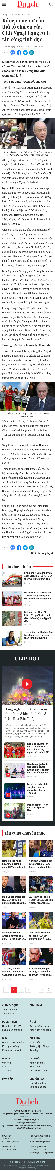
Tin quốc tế (8, 1014)
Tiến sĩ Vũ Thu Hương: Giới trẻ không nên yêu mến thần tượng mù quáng (38, 635)
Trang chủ (6, 14)
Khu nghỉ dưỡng (10, 1047)
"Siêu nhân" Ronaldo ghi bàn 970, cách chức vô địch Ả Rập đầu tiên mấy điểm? (39, 936)
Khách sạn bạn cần (12, 1050)
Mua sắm (7, 1079)
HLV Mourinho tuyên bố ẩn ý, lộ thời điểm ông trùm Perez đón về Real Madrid (41, 972)
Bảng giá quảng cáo (35, 1162)
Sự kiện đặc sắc (38, 1087)
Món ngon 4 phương (40, 1030)
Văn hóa (6, 1063)
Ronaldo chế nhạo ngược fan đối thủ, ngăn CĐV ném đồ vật (13, 864)
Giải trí (17, 14)
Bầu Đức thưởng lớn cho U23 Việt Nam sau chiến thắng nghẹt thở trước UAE (38, 748)
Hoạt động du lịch (39, 1083)
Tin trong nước (9, 1010)
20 (41, 990)
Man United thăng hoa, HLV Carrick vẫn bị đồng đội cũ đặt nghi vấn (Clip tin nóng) (14, 900)
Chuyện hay (37, 1079)
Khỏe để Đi (35, 1067)
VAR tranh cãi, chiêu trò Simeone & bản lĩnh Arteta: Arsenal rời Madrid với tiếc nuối (41, 900)
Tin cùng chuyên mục (24, 833)
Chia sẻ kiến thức (39, 1071)
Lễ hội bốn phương (12, 1030)
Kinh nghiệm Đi (38, 1063)
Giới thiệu (15, 1162)
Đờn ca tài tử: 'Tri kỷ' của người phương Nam (38, 808)
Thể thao (26, 14)
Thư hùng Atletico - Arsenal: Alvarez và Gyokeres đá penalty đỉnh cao (13, 972)
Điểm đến (35, 1043)
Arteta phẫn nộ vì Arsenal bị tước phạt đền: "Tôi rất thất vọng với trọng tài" (13, 936)
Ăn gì (33, 1022)
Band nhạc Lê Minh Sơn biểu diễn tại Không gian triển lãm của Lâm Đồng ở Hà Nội (38, 768)
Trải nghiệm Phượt (39, 1047)
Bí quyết (35, 1059)
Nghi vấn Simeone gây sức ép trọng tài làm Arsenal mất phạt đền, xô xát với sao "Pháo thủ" (40, 864)
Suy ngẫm (36, 1006)
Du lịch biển (9, 1022)
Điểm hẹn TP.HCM (11, 1026)
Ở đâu (5, 1038)
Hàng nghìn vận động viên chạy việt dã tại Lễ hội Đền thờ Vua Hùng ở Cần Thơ (38, 576)
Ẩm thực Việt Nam (39, 1026)
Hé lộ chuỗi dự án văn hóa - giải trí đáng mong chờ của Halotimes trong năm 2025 (38, 597)
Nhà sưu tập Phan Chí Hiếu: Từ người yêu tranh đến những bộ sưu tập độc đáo (38, 617)
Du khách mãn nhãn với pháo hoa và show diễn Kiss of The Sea (37, 789)
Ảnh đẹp (34, 1050)
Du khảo (35, 1038)
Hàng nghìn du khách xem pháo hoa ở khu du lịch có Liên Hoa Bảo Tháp (25, 714)
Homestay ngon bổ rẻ (13, 1043)
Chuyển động (10, 1006)
